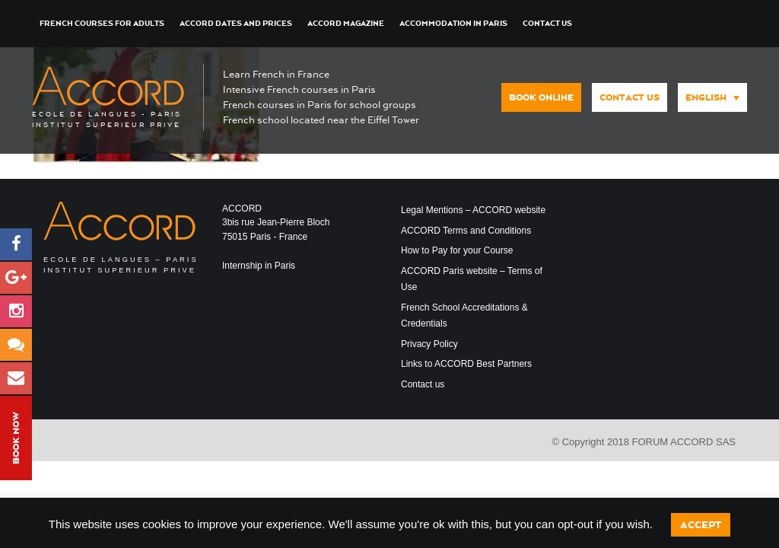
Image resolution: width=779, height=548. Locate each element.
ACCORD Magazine (345, 23)
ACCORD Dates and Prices (236, 23)
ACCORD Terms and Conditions (466, 230)
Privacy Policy (429, 344)
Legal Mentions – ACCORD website (473, 210)
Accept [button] (700, 524)
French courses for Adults (102, 23)
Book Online (541, 97)
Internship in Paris (258, 265)
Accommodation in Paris (453, 23)
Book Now (16, 438)
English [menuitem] (706, 97)
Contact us (547, 23)
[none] (708, 96)
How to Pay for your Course (457, 250)
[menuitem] (712, 97)
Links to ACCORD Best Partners (466, 363)
